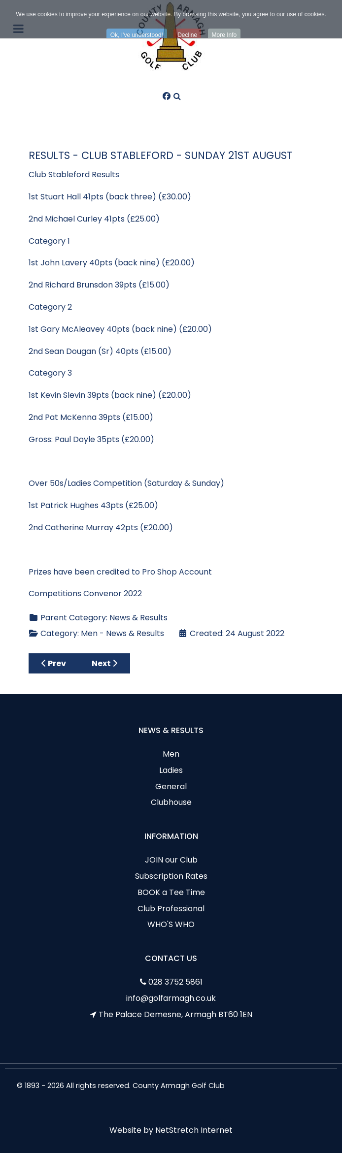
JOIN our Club (171, 859)
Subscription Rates (171, 876)
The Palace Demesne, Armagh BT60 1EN (175, 1014)
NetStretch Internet (194, 1130)
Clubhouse (171, 802)
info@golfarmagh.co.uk (171, 998)
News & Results (138, 617)
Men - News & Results (122, 633)
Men (171, 754)
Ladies (171, 770)
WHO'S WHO (171, 924)
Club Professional (171, 908)
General (171, 786)
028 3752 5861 (175, 982)
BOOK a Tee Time (171, 892)
